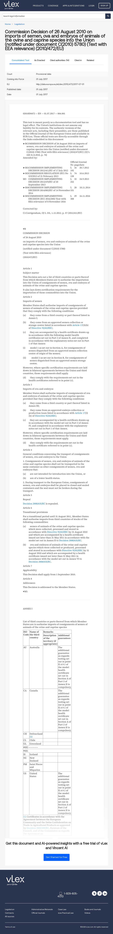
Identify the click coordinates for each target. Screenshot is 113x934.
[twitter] (94, 893)
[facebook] (99, 893)
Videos (87, 913)
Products (38, 6)
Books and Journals (93, 909)
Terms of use (10, 927)
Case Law (62, 909)
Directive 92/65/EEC (41, 327)
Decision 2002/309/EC (38, 827)
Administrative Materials (42, 909)
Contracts (9, 913)
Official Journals (38, 913)
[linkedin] (104, 893)
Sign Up (104, 5)
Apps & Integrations (73, 6)
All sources (9, 916)
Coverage (53, 6)
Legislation (9, 909)
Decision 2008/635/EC (34, 503)
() (25, 816)
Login (91, 6)
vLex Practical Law (66, 913)
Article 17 (77, 325)
